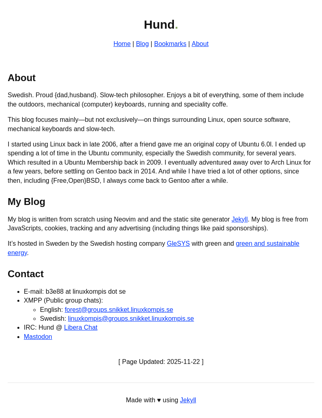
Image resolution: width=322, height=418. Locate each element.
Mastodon (38, 336)
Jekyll (240, 219)
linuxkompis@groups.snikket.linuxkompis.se (131, 318)
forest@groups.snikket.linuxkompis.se (119, 309)
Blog (142, 43)
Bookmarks (170, 43)
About (200, 43)
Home (122, 43)
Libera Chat (81, 327)
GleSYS (178, 243)
